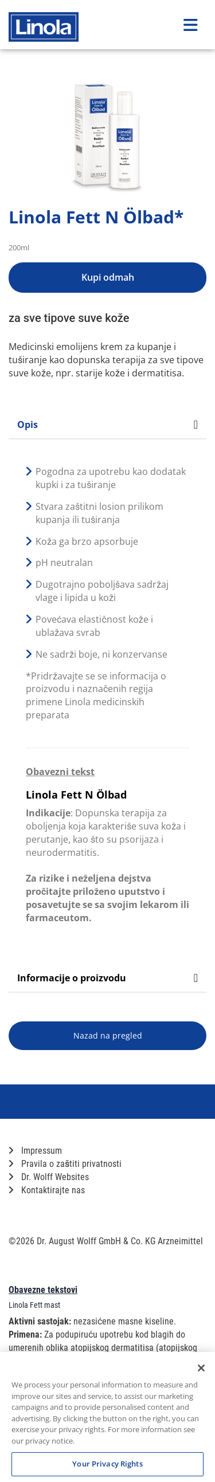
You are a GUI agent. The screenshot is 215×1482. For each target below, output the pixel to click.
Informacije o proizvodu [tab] (107, 978)
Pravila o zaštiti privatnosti (65, 1163)
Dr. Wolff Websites (49, 1177)
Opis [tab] (107, 424)
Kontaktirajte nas (47, 1190)
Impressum (35, 1150)
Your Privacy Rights (107, 1464)
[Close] (201, 1368)
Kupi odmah (107, 277)
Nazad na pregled (107, 1035)
